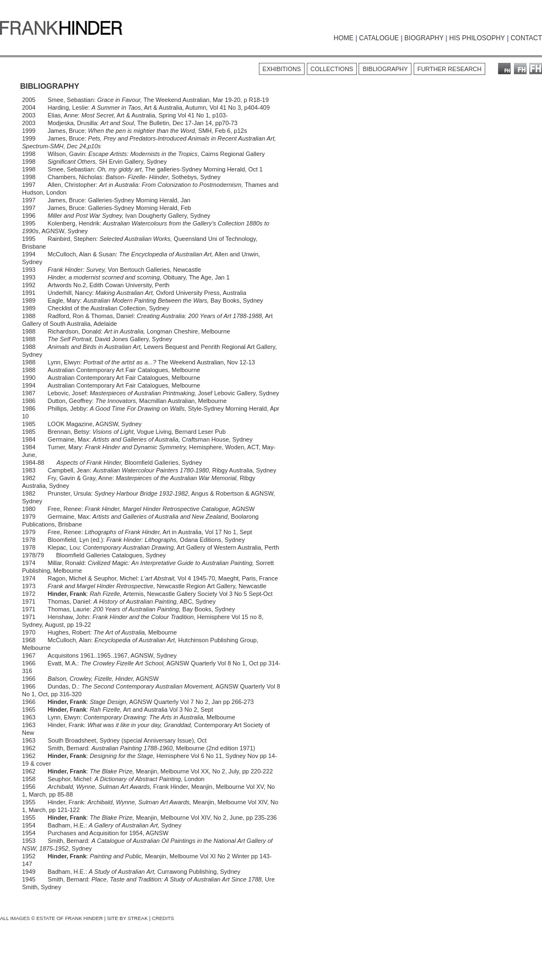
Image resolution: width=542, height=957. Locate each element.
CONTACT (526, 38)
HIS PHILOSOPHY (477, 38)
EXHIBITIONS (282, 69)
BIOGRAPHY (423, 38)
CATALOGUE (379, 38)
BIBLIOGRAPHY (385, 69)
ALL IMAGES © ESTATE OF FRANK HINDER (51, 918)
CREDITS (163, 918)
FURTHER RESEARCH (450, 69)
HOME (344, 38)
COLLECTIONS (332, 69)
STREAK (138, 918)
